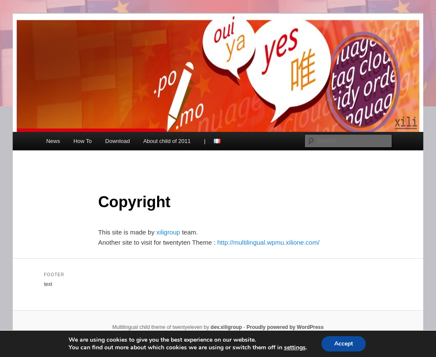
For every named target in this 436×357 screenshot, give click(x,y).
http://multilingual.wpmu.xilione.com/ (268, 242)
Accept (343, 344)
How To (82, 141)
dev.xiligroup (226, 327)
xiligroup (169, 232)
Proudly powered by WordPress (285, 327)
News (53, 141)
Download (117, 141)
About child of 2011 (166, 141)
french (217, 141)
